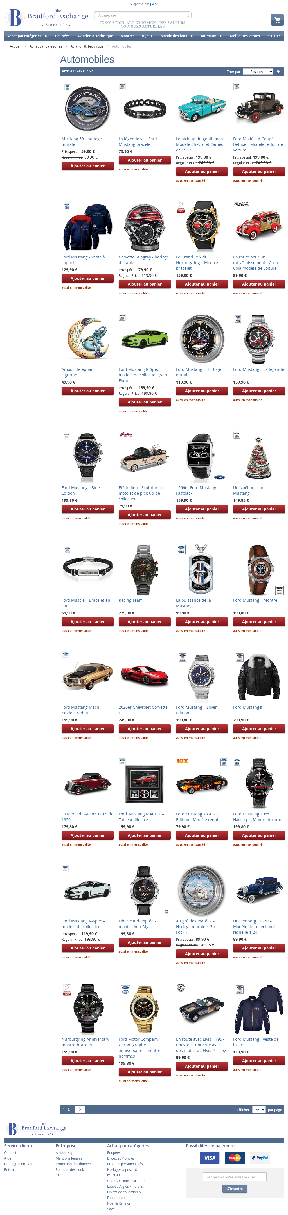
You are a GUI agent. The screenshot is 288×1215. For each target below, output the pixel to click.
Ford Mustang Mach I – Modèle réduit (83, 710)
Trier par (233, 71)
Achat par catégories (46, 46)
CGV (59, 1175)
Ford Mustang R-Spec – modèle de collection (83, 923)
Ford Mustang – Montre (255, 600)
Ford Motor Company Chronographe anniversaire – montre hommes (139, 1047)
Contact (10, 1152)
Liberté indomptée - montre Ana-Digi (137, 923)
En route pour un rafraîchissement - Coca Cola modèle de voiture (255, 262)
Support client (139, 4)
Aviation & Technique (87, 46)
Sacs (110, 1209)
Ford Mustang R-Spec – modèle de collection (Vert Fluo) (143, 375)
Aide (155, 4)
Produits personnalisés (125, 1164)
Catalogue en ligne (18, 1164)
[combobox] (143, 15)
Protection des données (74, 1164)
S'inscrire (235, 1188)
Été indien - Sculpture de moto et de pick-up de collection (142, 493)
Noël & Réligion (119, 1203)
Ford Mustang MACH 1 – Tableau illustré (141, 816)
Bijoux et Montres (121, 1158)
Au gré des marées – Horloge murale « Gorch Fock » (198, 926)
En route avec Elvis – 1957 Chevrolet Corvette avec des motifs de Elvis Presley (201, 1044)
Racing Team (131, 600)
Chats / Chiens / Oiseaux (126, 1180)
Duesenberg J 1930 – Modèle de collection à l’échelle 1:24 (254, 926)
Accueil (16, 46)
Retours (10, 1169)
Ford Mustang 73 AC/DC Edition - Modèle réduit (198, 816)
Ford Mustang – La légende (258, 369)
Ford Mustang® (248, 707)
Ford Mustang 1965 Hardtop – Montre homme (257, 816)
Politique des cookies (72, 1169)
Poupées (114, 1152)
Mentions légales (69, 1158)
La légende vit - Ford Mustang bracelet (138, 141)
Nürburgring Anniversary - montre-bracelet (87, 1041)
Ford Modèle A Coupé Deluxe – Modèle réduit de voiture (258, 144)
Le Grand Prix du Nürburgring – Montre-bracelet (197, 262)
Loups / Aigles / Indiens (125, 1186)
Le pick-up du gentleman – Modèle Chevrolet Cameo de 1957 (201, 144)
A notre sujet (66, 1152)
